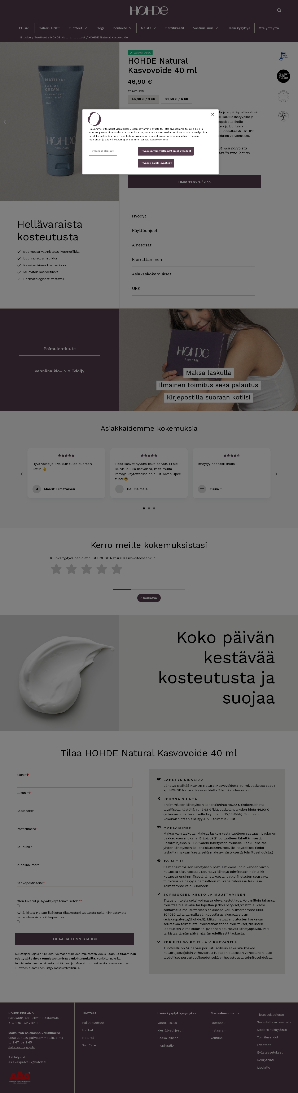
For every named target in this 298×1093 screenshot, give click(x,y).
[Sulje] (212, 114)
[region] (150, 141)
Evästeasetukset (103, 150)
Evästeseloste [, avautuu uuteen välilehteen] (159, 139)
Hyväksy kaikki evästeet (156, 162)
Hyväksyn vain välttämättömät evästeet (165, 150)
